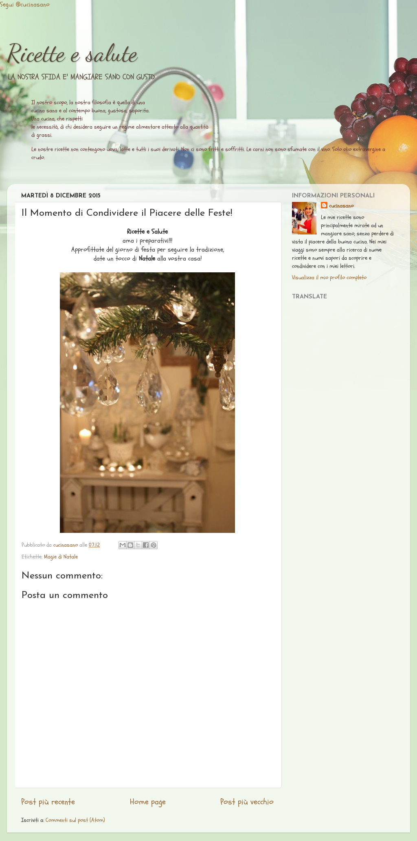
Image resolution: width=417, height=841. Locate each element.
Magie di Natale (61, 557)
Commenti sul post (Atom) (75, 820)
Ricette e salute (72, 53)
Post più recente (48, 802)
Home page (148, 802)
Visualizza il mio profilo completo (329, 277)
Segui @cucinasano (25, 4)
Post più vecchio (247, 802)
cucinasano (341, 206)
